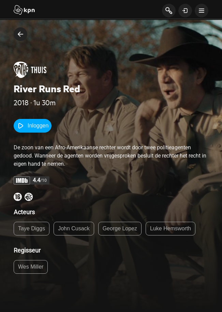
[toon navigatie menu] (201, 10)
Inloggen (32, 126)
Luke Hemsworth (170, 228)
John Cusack (74, 228)
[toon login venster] (185, 10)
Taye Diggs (31, 228)
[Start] (24, 10)
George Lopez (120, 228)
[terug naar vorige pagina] (20, 34)
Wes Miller (30, 267)
